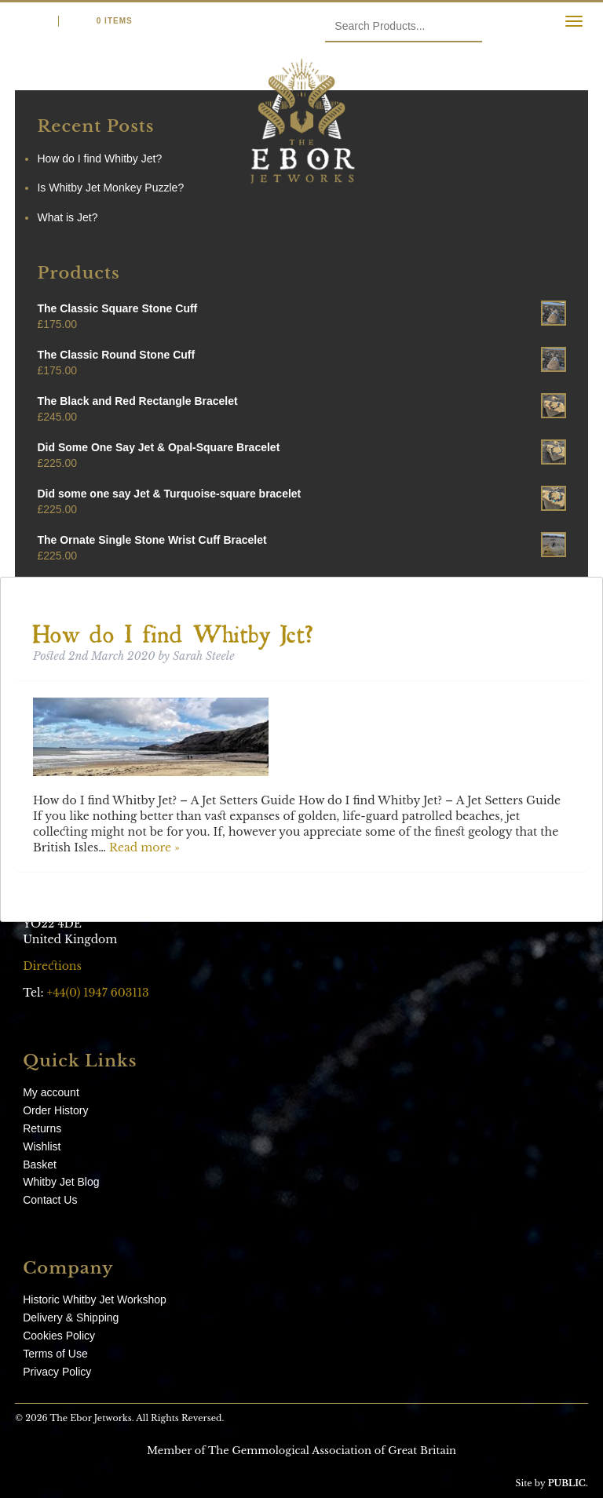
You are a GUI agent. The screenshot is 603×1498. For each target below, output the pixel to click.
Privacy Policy (57, 1371)
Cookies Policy (59, 1335)
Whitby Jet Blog (61, 1181)
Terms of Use (55, 1353)
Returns (42, 1128)
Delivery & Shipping (71, 1317)
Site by (551, 1483)
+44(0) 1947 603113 (98, 993)
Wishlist (41, 1146)
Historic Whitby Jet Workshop (94, 1299)
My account (51, 1092)
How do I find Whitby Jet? (173, 629)
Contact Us (50, 1200)
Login (28, 20)
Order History (55, 1110)
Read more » (144, 847)
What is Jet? (67, 217)
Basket (40, 1164)
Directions (54, 966)
